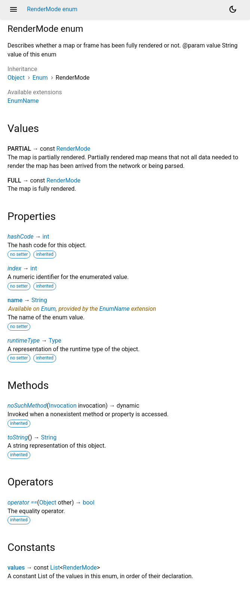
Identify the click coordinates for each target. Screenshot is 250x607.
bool (88, 502)
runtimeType (23, 340)
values (16, 567)
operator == (22, 502)
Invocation (62, 405)
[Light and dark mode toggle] (233, 9)
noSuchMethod (27, 405)
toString (17, 437)
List (55, 567)
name (14, 300)
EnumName (23, 100)
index (14, 268)
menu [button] (13, 9)
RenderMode (74, 148)
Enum (40, 77)
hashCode (20, 236)
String (39, 300)
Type (55, 340)
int (45, 236)
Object (16, 77)
